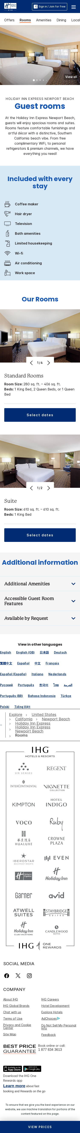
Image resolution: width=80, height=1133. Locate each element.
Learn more (14, 1086)
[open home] (2, 724)
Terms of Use (12, 1018)
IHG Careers (50, 999)
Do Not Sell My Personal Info (58, 1027)
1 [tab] (34, 80)
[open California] (24, 719)
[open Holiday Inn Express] (32, 723)
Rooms (25, 20)
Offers (9, 20)
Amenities (43, 20)
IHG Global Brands (16, 1006)
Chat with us (12, 1012)
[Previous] (32, 363)
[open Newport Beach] (56, 719)
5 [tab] (46, 80)
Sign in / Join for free (49, 7)
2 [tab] (37, 80)
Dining (61, 20)
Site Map (9, 1034)
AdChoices (50, 1019)
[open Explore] (16, 715)
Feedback (48, 1035)
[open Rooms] (20, 735)
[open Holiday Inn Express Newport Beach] (38, 729)
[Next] (48, 363)
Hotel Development (55, 1006)
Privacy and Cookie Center (17, 1026)
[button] (73, 6)
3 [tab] (40, 80)
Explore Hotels (52, 1012)
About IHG (10, 999)
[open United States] (43, 715)
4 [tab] (43, 80)
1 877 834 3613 (50, 1049)
